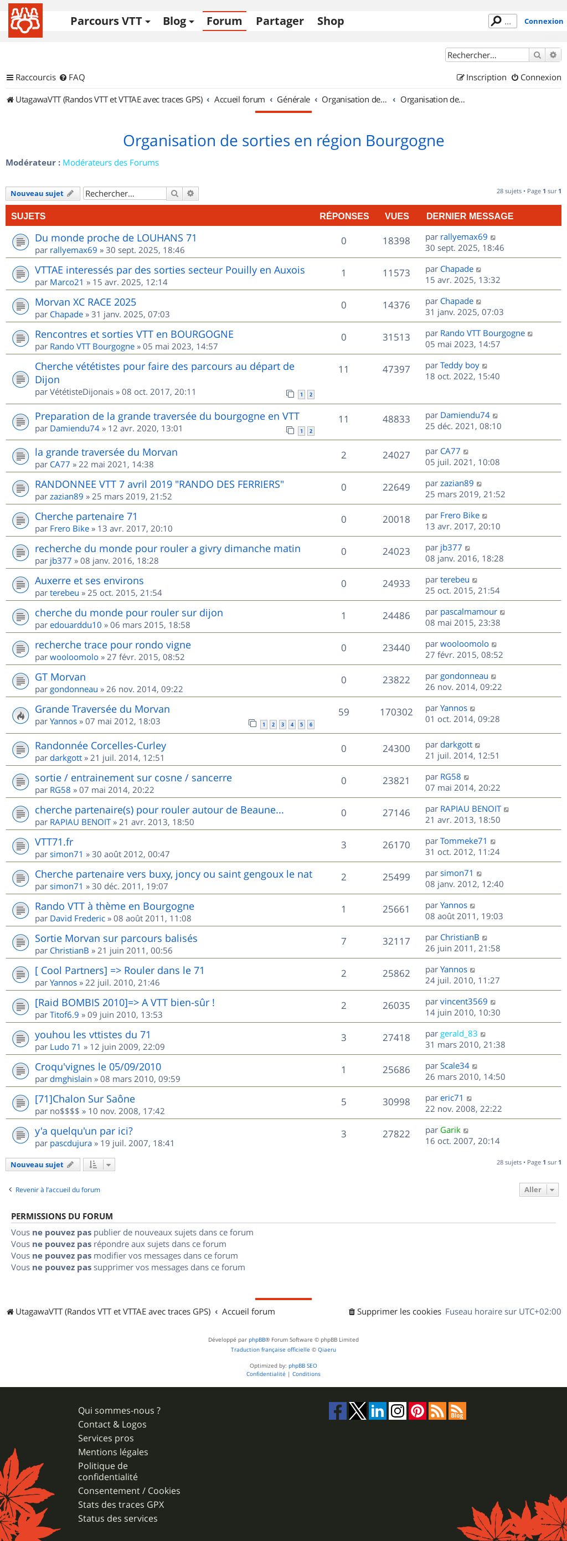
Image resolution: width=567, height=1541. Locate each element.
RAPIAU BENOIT (80, 821)
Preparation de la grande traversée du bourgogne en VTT (167, 415)
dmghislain (71, 1078)
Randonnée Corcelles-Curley (100, 745)
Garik (450, 1129)
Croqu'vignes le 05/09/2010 (98, 1066)
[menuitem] (72, 77)
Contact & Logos (112, 1424)
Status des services (118, 1518)
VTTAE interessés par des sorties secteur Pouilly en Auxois (170, 269)
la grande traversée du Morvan (106, 451)
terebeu (64, 592)
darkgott (66, 757)
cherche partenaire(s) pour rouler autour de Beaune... (159, 809)
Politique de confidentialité (108, 1471)
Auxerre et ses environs (89, 580)
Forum (225, 20)
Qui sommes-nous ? (119, 1410)
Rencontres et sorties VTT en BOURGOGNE (134, 334)
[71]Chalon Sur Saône (85, 1098)
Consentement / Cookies (129, 1491)
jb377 (61, 560)
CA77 (60, 464)
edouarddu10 (76, 624)
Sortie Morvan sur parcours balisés (116, 938)
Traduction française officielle (270, 1349)
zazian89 (67, 496)
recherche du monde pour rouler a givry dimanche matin (168, 548)
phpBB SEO (302, 1365)
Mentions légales (113, 1452)
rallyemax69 (73, 249)
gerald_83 (459, 1033)
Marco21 (67, 281)
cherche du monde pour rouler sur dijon (129, 612)
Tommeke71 (464, 840)
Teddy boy (460, 364)
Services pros (106, 1438)
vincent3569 (464, 1001)
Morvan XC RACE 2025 (85, 301)
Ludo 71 (65, 1046)
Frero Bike (69, 528)
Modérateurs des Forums (111, 162)
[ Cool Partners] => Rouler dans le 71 (120, 970)
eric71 (452, 1097)
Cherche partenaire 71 (86, 516)
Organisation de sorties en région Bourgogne (284, 141)
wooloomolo (74, 656)
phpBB (257, 1339)
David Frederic (77, 918)
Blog (174, 20)
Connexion (544, 21)
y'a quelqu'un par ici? (84, 1130)
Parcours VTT (106, 20)
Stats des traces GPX (121, 1504)
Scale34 (455, 1065)
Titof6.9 (64, 1014)
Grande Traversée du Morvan (102, 708)
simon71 (67, 853)
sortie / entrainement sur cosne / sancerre (133, 777)
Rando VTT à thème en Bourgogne (114, 906)
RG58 (60, 789)
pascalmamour (468, 611)
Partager (280, 20)
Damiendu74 (75, 428)
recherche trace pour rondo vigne (113, 644)
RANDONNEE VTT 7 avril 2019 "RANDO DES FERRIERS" (159, 484)
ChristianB (69, 950)
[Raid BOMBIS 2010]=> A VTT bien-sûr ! (125, 1002)
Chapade (456, 268)
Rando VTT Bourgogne (92, 346)
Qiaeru (327, 1349)
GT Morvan (60, 676)
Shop (330, 20)
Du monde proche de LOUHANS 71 (116, 237)
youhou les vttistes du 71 (93, 1034)
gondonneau (74, 688)
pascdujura (71, 1142)
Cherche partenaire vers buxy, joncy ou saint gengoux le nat (173, 873)
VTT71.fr (54, 841)
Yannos (63, 720)
